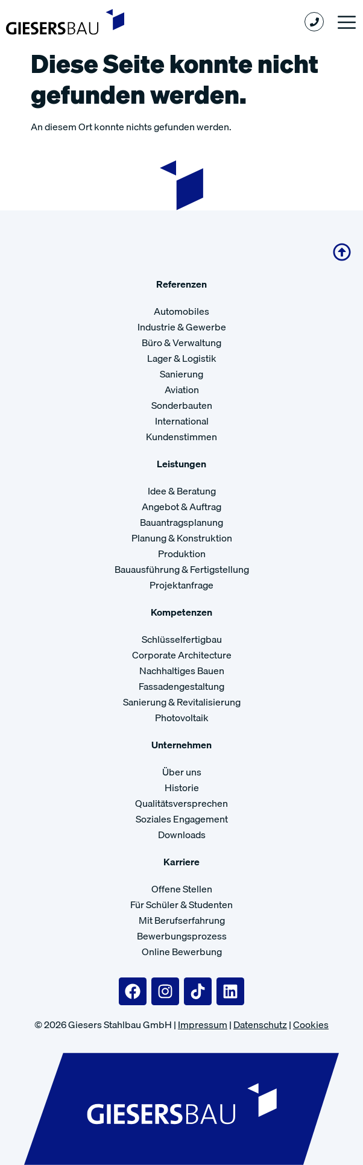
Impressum (202, 1024)
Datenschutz (260, 1024)
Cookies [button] (311, 1024)
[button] (346, 22)
